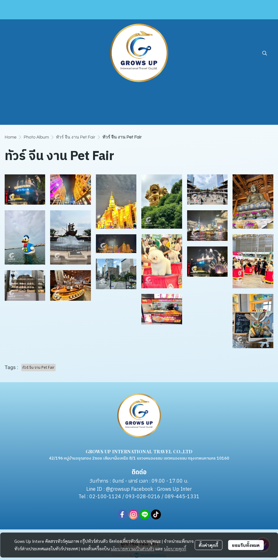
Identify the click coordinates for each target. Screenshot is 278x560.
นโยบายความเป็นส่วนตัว (132, 548)
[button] (265, 53)
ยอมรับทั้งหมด (246, 545)
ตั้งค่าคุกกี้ (208, 545)
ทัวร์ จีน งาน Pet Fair (75, 137)
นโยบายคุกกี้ (175, 548)
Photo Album (36, 137)
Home (10, 137)
